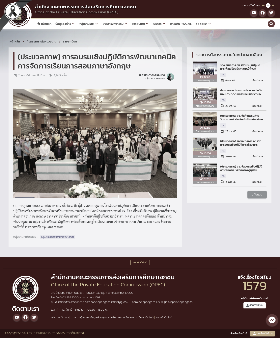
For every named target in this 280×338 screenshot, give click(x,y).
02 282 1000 (70, 297)
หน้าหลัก (44, 23)
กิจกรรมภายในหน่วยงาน (41, 41)
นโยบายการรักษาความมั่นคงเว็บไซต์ (132, 317)
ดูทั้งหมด (257, 194)
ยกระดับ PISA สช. (181, 23)
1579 (254, 285)
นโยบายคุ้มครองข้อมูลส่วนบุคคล (90, 317)
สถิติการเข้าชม (254, 305)
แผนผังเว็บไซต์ (163, 317)
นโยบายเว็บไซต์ (60, 317)
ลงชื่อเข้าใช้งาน (262, 333)
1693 (97, 297)
